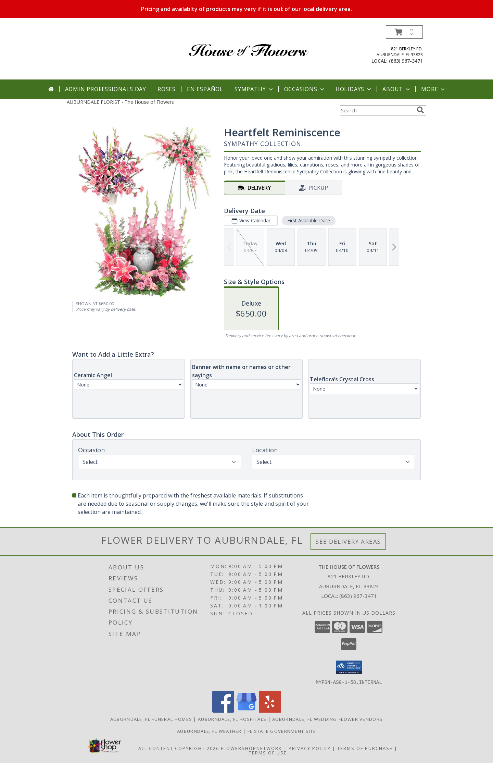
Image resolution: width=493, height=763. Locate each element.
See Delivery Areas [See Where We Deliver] (348, 541)
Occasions (305, 89)
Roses (166, 89)
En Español (205, 89)
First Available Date (308, 220)
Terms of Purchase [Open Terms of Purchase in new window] (365, 748)
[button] (404, 32)
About (396, 89)
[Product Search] (377, 110)
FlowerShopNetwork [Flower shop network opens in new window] (251, 748)
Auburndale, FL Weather (209, 731)
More (433, 89)
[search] (420, 110)
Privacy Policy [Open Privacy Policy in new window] (310, 748)
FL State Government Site (282, 731)
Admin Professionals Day (105, 89)
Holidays (354, 89)
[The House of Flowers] (249, 44)
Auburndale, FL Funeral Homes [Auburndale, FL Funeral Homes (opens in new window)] (151, 719)
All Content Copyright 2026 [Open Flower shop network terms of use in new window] (178, 748)
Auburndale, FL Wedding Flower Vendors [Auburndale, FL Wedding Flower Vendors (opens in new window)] (327, 719)
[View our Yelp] (270, 710)
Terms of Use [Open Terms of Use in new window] (268, 752)
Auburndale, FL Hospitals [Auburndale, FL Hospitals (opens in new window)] (232, 719)
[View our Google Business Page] (246, 710)
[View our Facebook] (223, 710)
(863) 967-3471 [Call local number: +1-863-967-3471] (406, 61)
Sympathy (254, 89)
